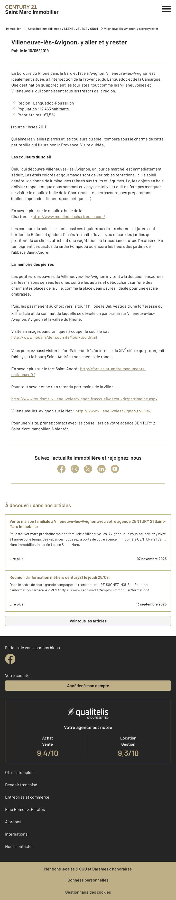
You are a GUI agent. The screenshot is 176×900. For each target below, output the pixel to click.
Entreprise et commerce (27, 796)
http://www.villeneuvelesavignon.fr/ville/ (113, 410)
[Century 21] (32, 9)
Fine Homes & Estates (25, 809)
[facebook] (10, 659)
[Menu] (166, 8)
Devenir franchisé (21, 784)
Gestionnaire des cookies (88, 891)
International (17, 833)
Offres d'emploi (18, 772)
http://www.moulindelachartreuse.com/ (69, 216)
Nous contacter (19, 846)
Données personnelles (88, 879)
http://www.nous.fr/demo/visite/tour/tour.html (54, 337)
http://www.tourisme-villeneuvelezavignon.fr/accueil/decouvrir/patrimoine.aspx (84, 398)
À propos (13, 821)
